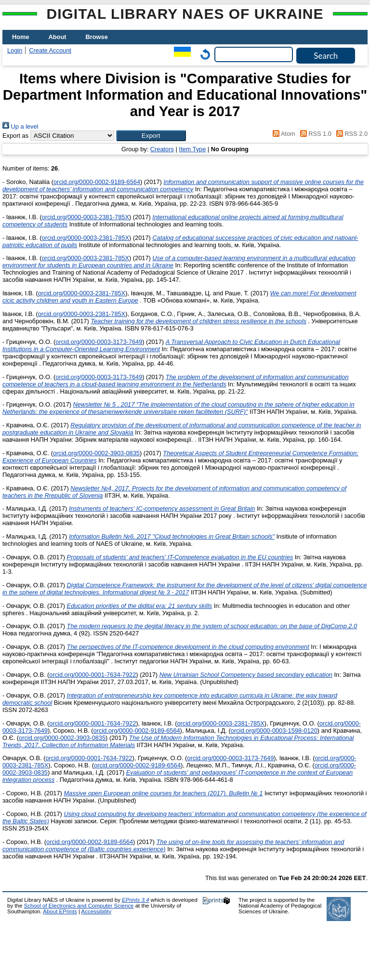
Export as (15, 135)
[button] (151, 135)
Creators (162, 149)
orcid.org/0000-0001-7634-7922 (92, 674)
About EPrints (60, 911)
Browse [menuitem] (97, 36)
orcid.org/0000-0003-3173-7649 (98, 341)
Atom (282, 133)
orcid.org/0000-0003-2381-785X (85, 217)
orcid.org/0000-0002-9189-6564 (96, 181)
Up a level (20, 126)
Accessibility (96, 911)
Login (14, 50)
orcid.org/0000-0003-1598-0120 (274, 730)
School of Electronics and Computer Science (79, 906)
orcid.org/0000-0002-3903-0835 (96, 453)
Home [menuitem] (20, 36)
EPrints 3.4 (135, 900)
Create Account (50, 50)
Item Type (192, 149)
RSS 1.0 (314, 133)
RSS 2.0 (350, 133)
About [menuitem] (57, 36)
